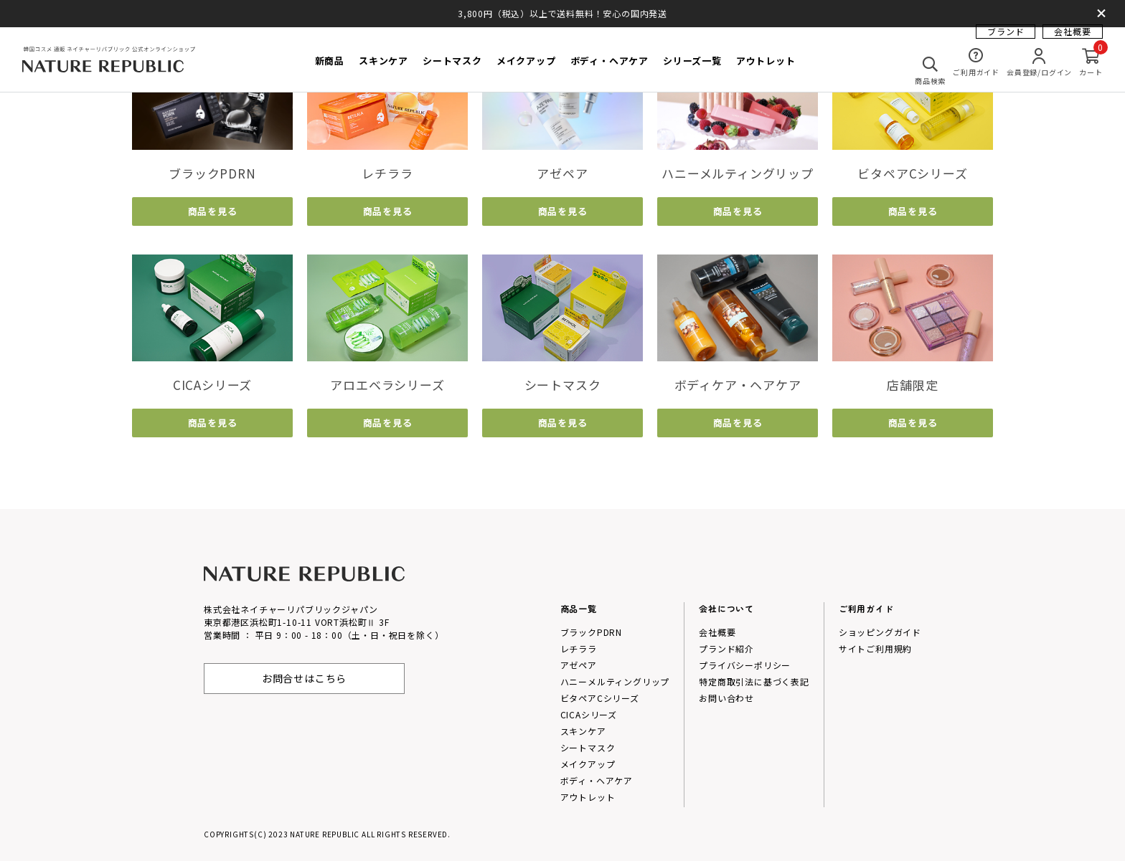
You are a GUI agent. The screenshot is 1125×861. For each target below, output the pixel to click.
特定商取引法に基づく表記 (754, 681)
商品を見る (212, 211)
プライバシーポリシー (745, 665)
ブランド (1005, 40)
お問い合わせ (726, 698)
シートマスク (588, 747)
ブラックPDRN (591, 632)
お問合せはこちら (304, 678)
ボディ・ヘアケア (596, 780)
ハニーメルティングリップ (615, 681)
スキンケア (583, 731)
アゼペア (578, 665)
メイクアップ (588, 764)
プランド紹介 (726, 648)
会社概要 (1072, 40)
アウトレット (588, 797)
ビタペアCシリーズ (599, 698)
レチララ (578, 648)
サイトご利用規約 (875, 648)
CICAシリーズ (588, 714)
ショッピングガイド (880, 632)
